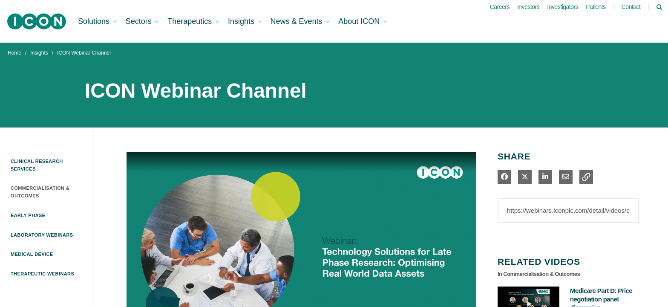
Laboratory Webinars (42, 234)
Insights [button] (242, 21)
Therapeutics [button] (190, 21)
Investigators (562, 6)
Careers (500, 6)
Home (14, 53)
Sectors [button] (140, 21)
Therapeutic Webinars (42, 273)
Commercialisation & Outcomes (40, 191)
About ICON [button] (360, 21)
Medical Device (32, 254)
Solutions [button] (95, 21)
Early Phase (28, 215)
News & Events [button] (298, 21)
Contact (631, 6)
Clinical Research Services (37, 165)
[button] (586, 177)
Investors (528, 6)
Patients (596, 6)
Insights (39, 53)
